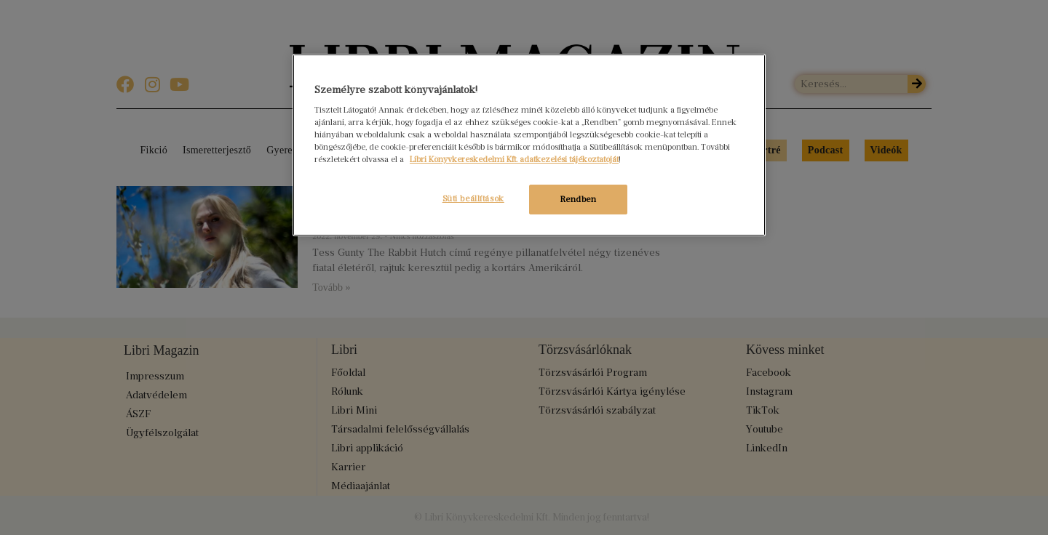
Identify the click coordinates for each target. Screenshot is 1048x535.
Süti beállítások (472, 198)
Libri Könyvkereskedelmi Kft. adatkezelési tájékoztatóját (514, 159)
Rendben (578, 199)
